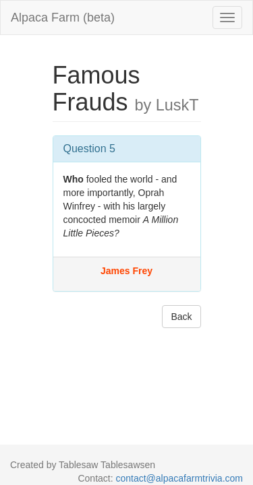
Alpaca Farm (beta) (63, 17)
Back (181, 316)
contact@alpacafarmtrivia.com (179, 478)
